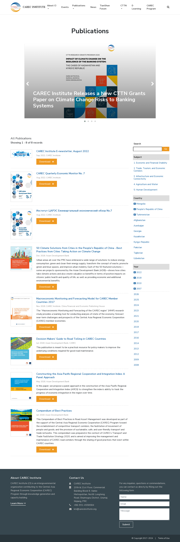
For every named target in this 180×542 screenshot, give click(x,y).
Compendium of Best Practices (54, 410)
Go (165, 148)
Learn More (18, 503)
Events (65, 7)
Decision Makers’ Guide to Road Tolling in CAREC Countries (71, 339)
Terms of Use (163, 538)
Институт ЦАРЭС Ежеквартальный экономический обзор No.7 (74, 210)
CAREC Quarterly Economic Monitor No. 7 (60, 173)
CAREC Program (151, 7)
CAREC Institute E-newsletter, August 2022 (62, 151)
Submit (126, 524)
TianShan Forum (105, 7)
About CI (51, 5)
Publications (78, 5)
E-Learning (136, 7)
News (93, 7)
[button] (85, 121)
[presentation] (28, 84)
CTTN (123, 5)
